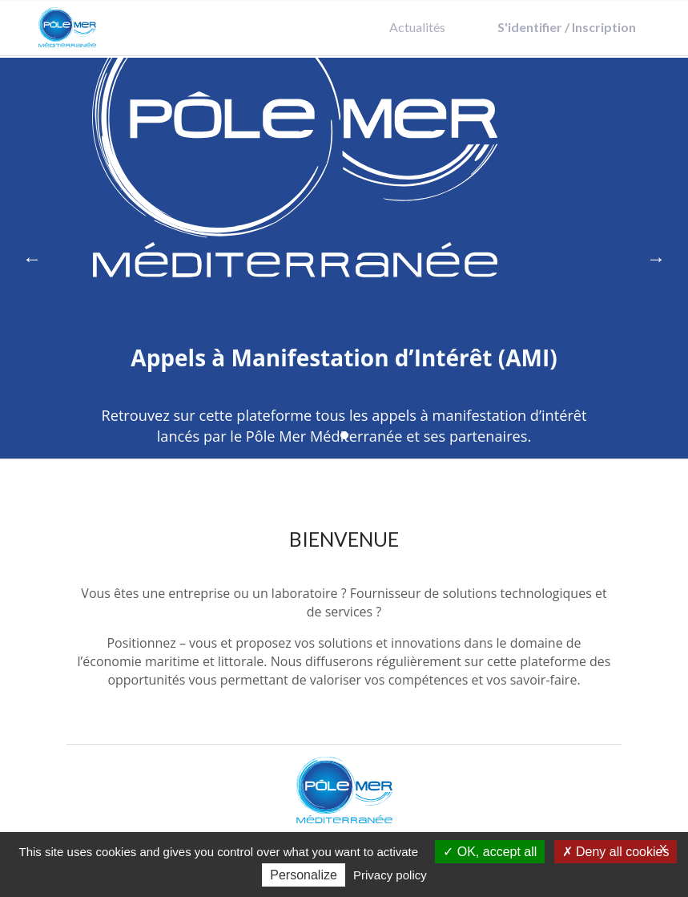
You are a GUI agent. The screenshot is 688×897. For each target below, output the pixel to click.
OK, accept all (490, 852)
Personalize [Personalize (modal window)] (303, 875)
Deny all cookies (616, 852)
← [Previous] (32, 257)
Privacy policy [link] (390, 875)
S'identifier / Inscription (566, 26)
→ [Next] (656, 257)
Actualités (417, 26)
